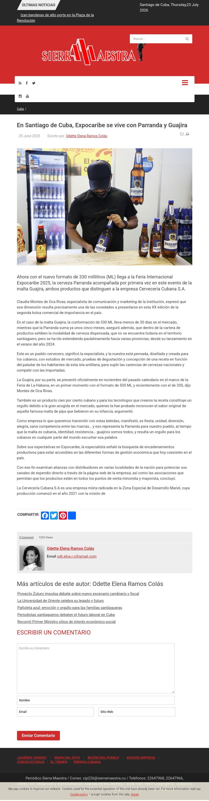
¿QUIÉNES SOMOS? (32, 757)
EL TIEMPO (58, 762)
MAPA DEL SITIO (67, 757)
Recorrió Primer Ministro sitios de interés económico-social (66, 621)
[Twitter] (33, 83)
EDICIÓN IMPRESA (141, 757)
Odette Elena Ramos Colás (86, 136)
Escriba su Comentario (96, 668)
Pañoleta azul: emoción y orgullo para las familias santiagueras (69, 607)
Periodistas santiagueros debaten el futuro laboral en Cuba (66, 614)
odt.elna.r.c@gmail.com (77, 556)
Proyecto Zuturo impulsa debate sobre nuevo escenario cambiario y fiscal (78, 593)
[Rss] (20, 83)
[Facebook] (27, 83)
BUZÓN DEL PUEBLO (103, 757)
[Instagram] (20, 96)
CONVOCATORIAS (31, 762)
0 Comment (26, 537)
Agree (135, 794)
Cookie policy (79, 794)
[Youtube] (27, 96)
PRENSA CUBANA (87, 762)
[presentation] (55, 731)
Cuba (20, 109)
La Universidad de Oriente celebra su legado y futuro (60, 600)
